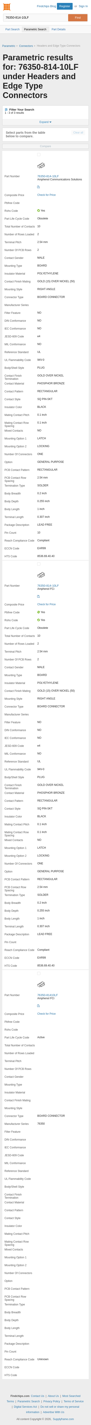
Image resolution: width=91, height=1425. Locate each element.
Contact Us (37, 1396)
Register (64, 6)
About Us (53, 1396)
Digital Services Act (25, 1406)
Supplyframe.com (63, 1419)
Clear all (78, 132)
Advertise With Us (53, 1412)
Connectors (26, 46)
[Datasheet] (38, 187)
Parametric (8, 46)
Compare (45, 146)
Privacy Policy (51, 1401)
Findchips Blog (46, 6)
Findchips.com (7, 7)
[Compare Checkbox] (38, 154)
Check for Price (46, 195)
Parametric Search (28, 1401)
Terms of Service (74, 1401)
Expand (45, 122)
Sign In (83, 6)
